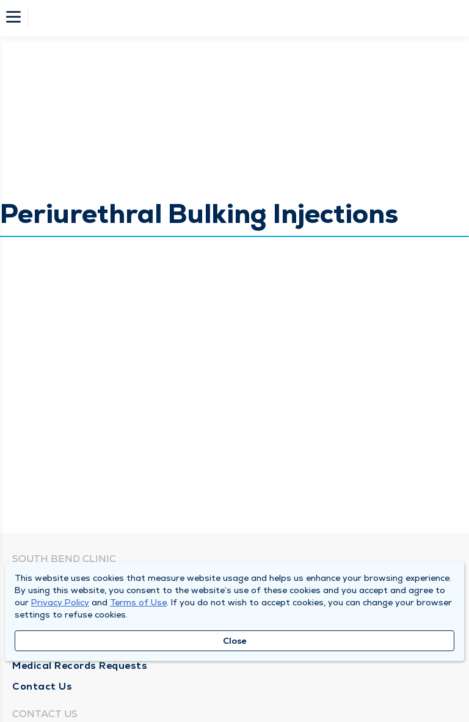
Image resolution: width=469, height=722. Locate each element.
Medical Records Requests (79, 665)
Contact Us (42, 686)
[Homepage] (242, 18)
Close (235, 640)
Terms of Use (138, 602)
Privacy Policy (60, 602)
